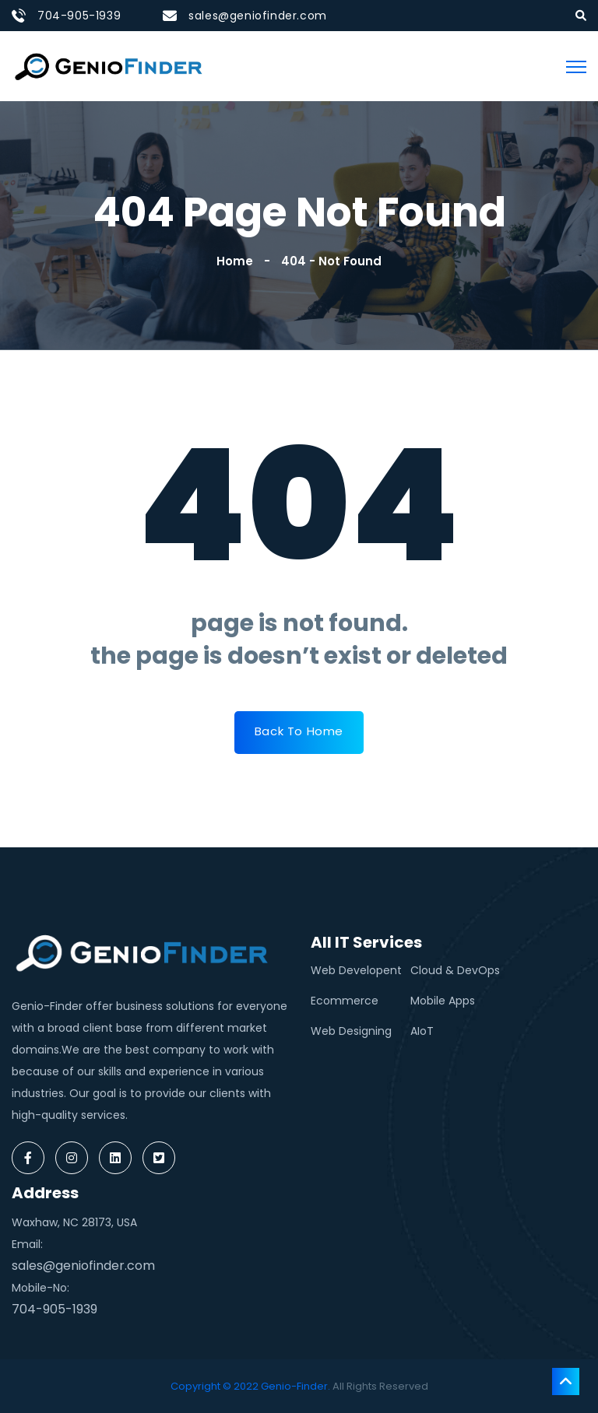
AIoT (422, 1031)
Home (237, 261)
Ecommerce (344, 1000)
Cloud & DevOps (455, 970)
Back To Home (299, 731)
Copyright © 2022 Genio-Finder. (250, 1386)
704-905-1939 (79, 15)
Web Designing (351, 1031)
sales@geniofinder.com (257, 15)
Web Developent (356, 970)
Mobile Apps (442, 1000)
